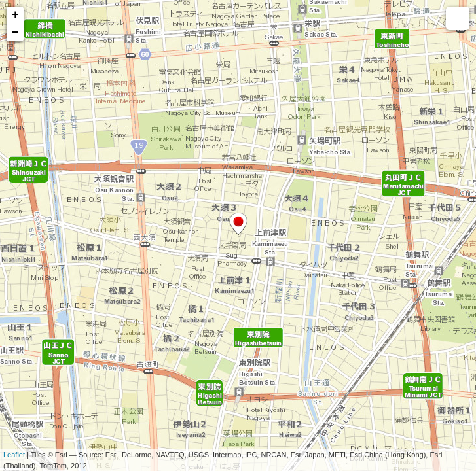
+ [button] (15, 15)
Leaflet (14, 455)
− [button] (15, 33)
